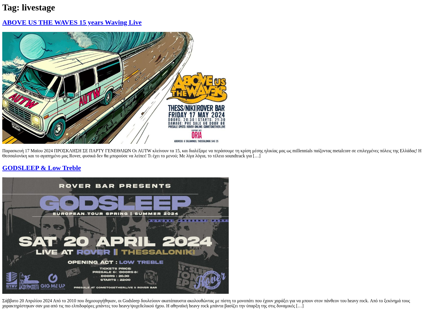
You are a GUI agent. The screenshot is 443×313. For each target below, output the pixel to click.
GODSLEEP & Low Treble (41, 167)
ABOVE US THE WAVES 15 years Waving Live (72, 22)
